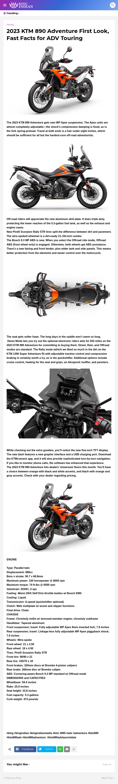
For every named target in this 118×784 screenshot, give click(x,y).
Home (10, 25)
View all (106, 764)
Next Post (107, 778)
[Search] (113, 5)
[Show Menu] (4, 5)
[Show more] (74, 749)
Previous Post (13, 778)
